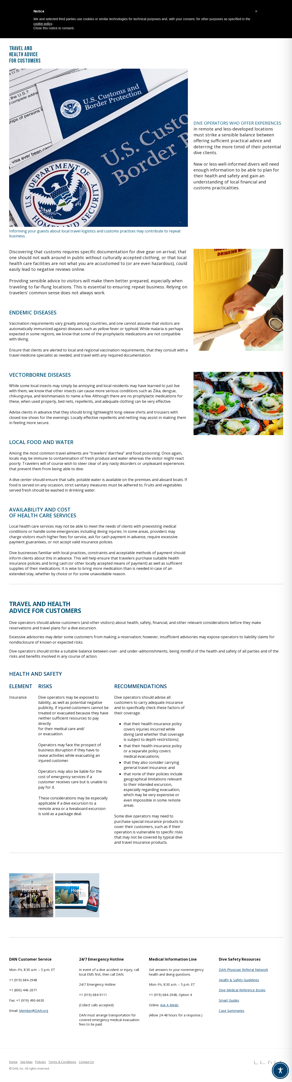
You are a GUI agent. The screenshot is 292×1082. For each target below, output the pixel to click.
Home (13, 1062)
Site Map (26, 1062)
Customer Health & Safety (31, 890)
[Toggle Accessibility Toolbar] (280, 1070)
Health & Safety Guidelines (239, 980)
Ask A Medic (169, 1005)
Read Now (31, 904)
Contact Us (86, 1062)
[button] (256, 11)
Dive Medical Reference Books (242, 990)
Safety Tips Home (77, 887)
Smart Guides (229, 1000)
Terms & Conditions (62, 1062)
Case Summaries (231, 1010)
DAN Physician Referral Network (243, 969)
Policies (40, 1062)
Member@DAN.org (33, 1010)
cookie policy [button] (43, 24)
